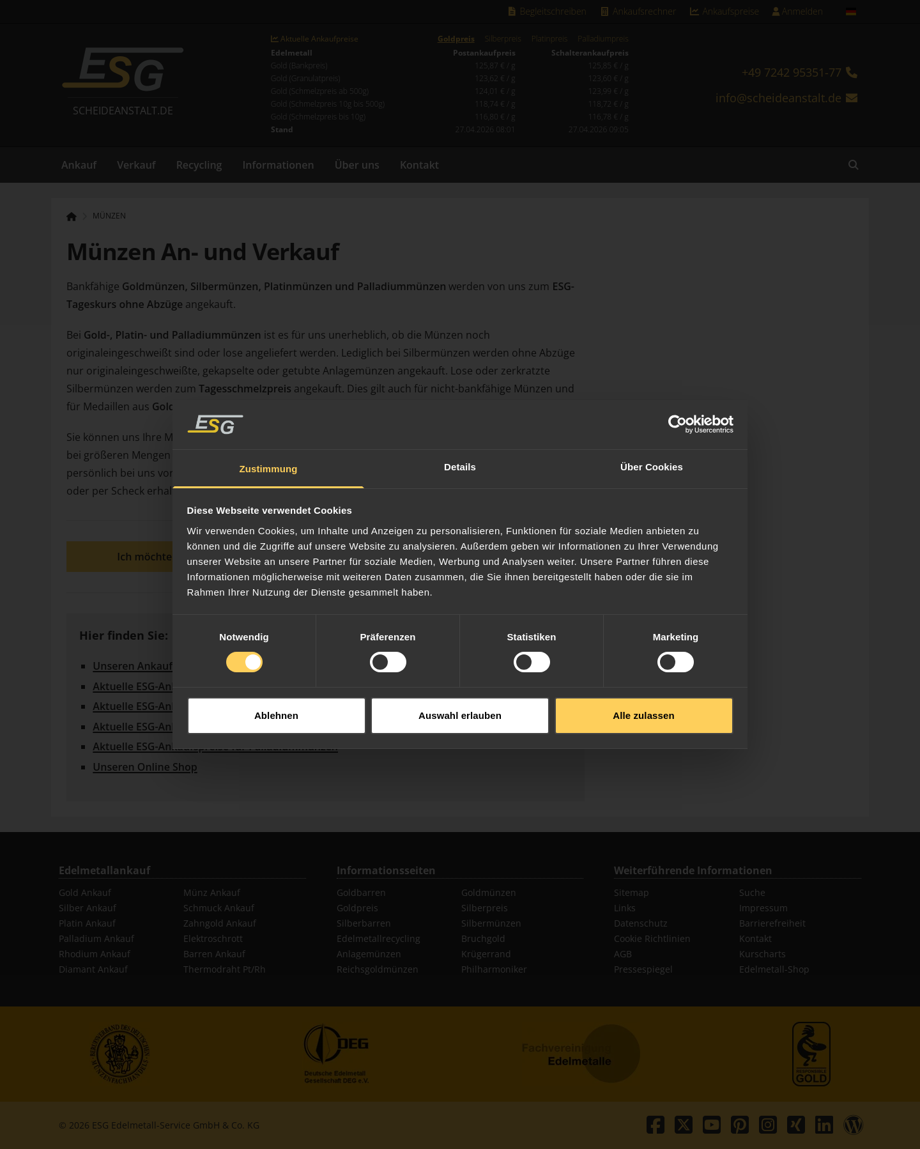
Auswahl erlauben (460, 695)
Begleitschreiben (546, 11)
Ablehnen (276, 695)
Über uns (357, 165)
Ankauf (78, 165)
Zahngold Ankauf (219, 923)
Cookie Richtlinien (652, 938)
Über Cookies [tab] (651, 446)
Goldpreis (456, 39)
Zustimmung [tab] (269, 448)
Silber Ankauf (87, 908)
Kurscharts (762, 954)
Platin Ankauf (87, 923)
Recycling (199, 165)
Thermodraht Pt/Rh (224, 969)
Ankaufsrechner (637, 11)
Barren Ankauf (214, 954)
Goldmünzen (488, 892)
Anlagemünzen (369, 954)
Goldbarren (361, 892)
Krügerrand (486, 954)
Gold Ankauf (85, 892)
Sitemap (631, 892)
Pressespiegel (643, 969)
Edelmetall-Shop (774, 969)
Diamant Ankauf (93, 969)
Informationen (278, 165)
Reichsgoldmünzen (377, 969)
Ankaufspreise (724, 11)
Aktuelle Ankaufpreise (314, 39)
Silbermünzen (491, 923)
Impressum (763, 908)
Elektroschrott (213, 938)
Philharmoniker (494, 969)
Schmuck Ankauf (218, 908)
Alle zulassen (643, 695)
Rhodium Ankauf (94, 954)
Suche (752, 892)
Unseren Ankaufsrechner (154, 666)
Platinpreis (550, 39)
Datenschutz (641, 923)
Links (625, 908)
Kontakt (419, 165)
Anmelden (797, 11)
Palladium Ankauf (96, 938)
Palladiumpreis (603, 39)
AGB (623, 954)
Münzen (109, 216)
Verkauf (136, 165)
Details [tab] (460, 446)
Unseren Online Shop (145, 767)
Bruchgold (483, 938)
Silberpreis (503, 39)
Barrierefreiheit (772, 923)
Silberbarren (364, 923)
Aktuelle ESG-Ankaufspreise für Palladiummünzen (215, 746)
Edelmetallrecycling (378, 938)
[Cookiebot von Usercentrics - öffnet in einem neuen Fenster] (677, 403)
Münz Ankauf (211, 892)
